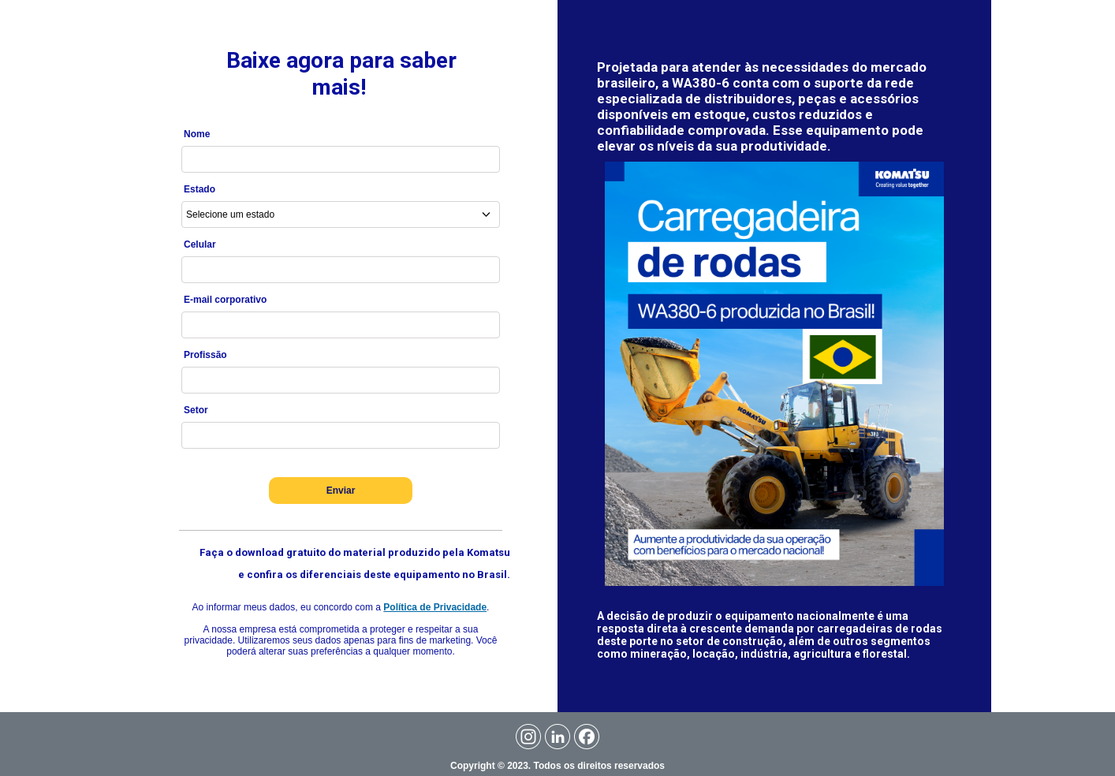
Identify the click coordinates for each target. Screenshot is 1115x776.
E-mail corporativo (225, 299)
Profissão (205, 354)
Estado (199, 189)
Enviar (341, 490)
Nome (197, 134)
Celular (200, 244)
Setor (196, 410)
